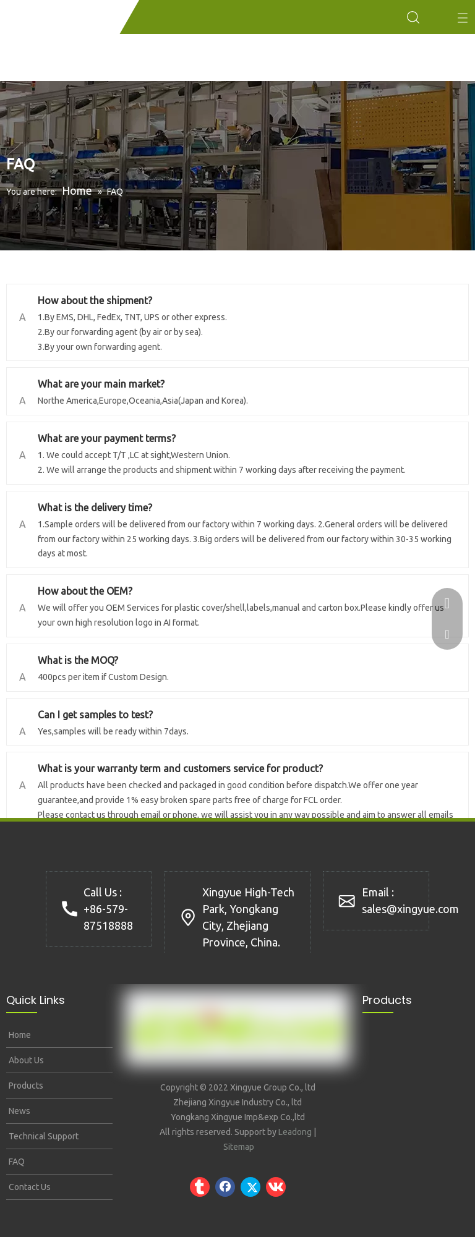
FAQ (16, 1162)
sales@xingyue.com (410, 909)
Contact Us (29, 1187)
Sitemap (238, 1147)
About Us (25, 1060)
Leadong (295, 1132)
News (18, 1111)
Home (19, 1035)
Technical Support (43, 1136)
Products (25, 1085)
